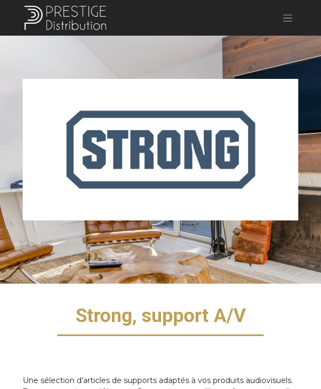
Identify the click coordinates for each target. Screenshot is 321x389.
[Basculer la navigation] (287, 18)
